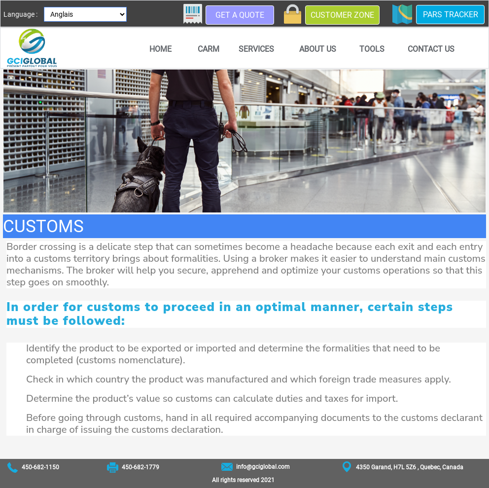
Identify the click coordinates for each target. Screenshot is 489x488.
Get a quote (239, 15)
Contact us (431, 49)
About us (317, 49)
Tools (371, 49)
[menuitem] (160, 49)
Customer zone (342, 15)
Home (160, 49)
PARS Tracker (450, 14)
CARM (208, 49)
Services (256, 49)
